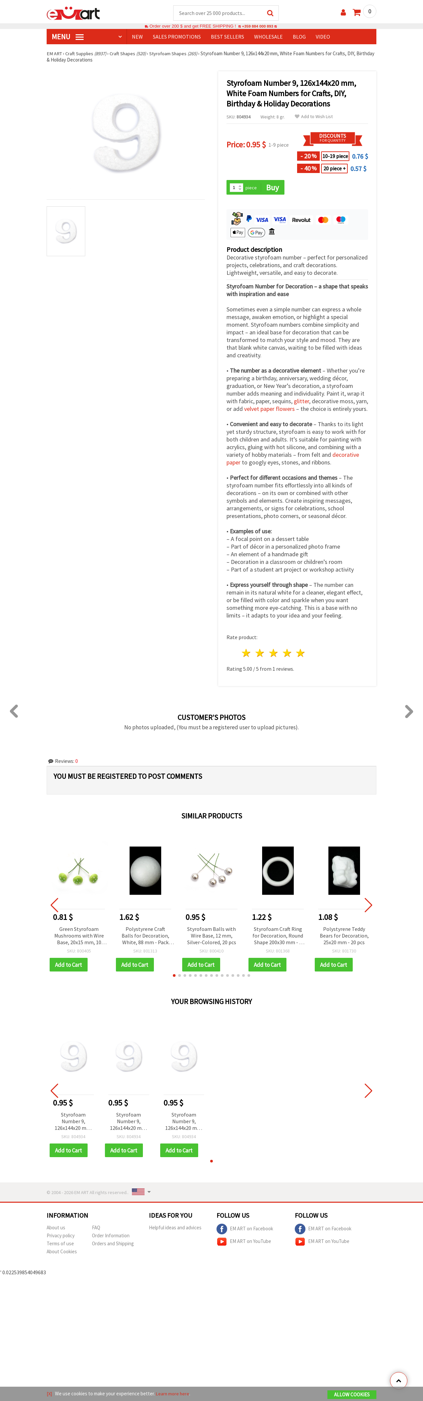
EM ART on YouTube (243, 1243)
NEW (137, 37)
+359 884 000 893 (257, 26)
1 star (246, 654)
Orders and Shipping (113, 1245)
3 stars (273, 654)
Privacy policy (61, 1237)
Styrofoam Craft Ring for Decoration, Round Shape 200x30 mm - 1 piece (277, 936)
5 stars (301, 654)
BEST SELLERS (227, 37)
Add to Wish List (314, 116)
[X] (49, 1394)
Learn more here (173, 1394)
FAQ (96, 1229)
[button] (174, 976)
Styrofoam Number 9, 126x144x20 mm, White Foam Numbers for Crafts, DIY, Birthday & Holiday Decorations (73, 1122)
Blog (299, 37)
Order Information (111, 1237)
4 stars (287, 654)
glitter (301, 402)
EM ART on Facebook (244, 1230)
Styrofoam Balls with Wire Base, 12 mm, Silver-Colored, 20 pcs (211, 936)
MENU (68, 37)
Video (323, 37)
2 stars (260, 654)
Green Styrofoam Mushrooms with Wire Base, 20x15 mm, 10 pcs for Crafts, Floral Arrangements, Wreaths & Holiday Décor (79, 936)
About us (56, 1229)
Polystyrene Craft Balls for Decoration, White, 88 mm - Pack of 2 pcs (145, 936)
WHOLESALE (268, 37)
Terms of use (60, 1245)
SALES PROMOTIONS (177, 37)
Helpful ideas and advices (175, 1229)
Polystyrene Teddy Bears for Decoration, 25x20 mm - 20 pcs (344, 936)
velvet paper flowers (269, 410)
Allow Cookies (352, 1395)
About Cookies (62, 1253)
